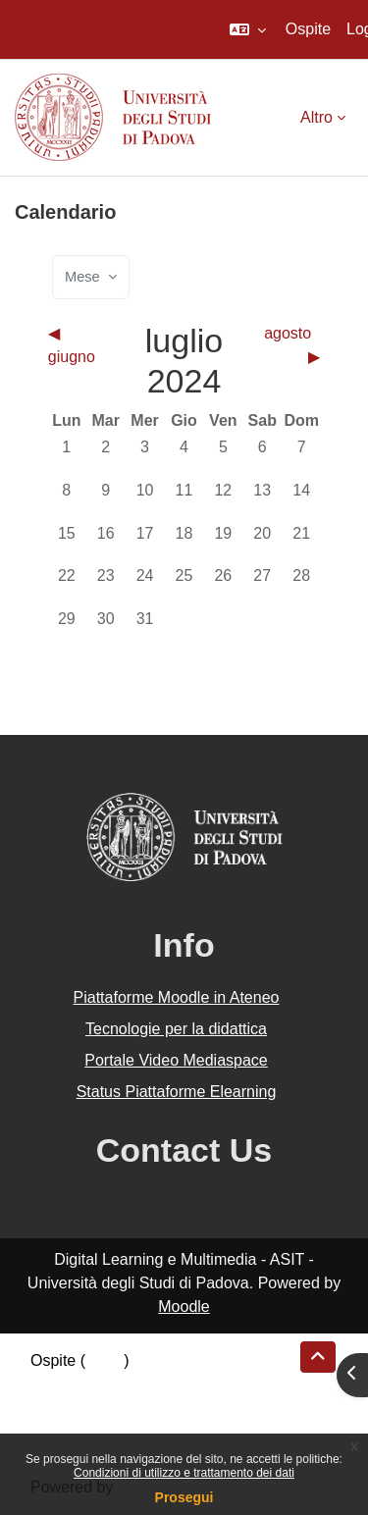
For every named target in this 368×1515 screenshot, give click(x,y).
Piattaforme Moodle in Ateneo (177, 997)
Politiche (59, 1407)
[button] (248, 29)
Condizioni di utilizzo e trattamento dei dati (184, 1473)
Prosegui (184, 1497)
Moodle (183, 1306)
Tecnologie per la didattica (176, 1028)
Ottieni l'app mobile (97, 1431)
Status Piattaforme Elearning (177, 1091)
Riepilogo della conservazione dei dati (162, 1384)
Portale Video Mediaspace (176, 1060)
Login (104, 1360)
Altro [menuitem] (316, 117)
